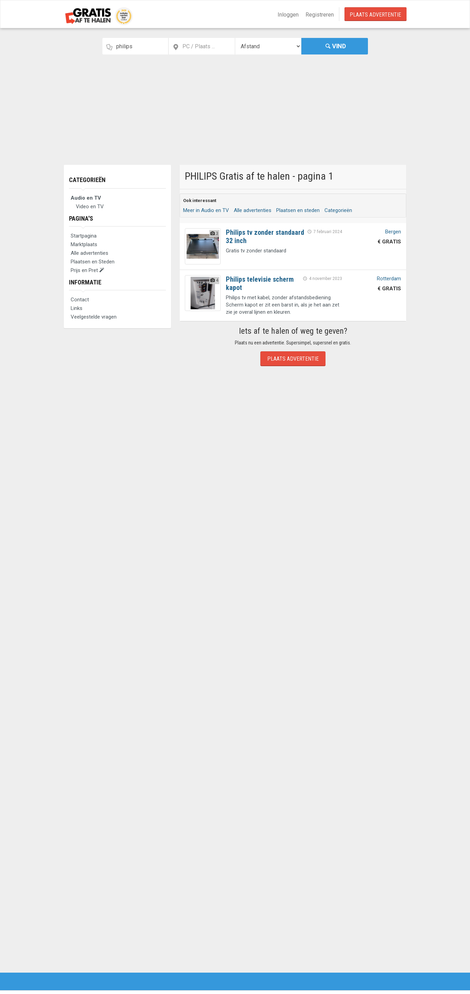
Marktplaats (84, 244)
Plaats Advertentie (375, 14)
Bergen (393, 232)
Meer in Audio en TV (206, 210)
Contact (80, 300)
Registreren (320, 14)
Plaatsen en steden (298, 210)
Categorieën (87, 179)
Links (76, 308)
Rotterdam (389, 278)
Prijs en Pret (87, 270)
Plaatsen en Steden (92, 262)
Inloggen (288, 14)
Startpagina (84, 236)
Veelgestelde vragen (94, 317)
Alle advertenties (89, 253)
